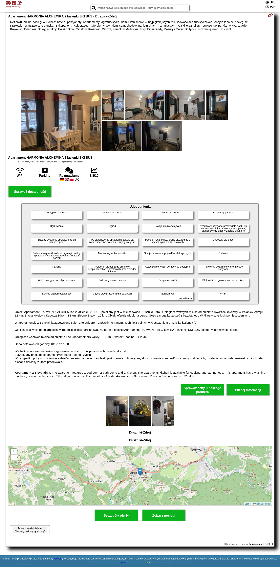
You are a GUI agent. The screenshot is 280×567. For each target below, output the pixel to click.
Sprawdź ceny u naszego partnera (202, 389)
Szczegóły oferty (116, 515)
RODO (124, 562)
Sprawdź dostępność (30, 191)
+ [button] (13, 452)
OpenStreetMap (263, 504)
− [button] (13, 458)
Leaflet (248, 504)
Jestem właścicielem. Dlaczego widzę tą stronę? (29, 530)
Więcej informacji (248, 390)
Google (58, 558)
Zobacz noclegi (163, 515)
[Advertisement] (140, 60)
